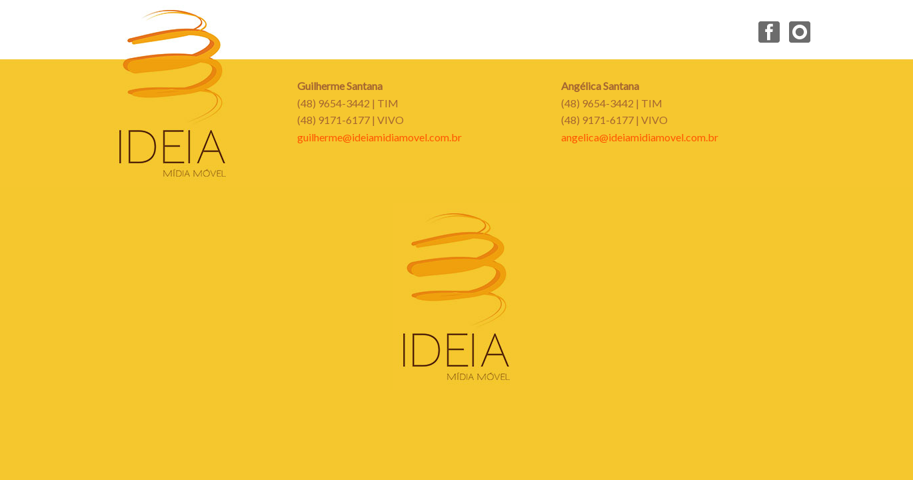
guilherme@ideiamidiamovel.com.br (379, 137)
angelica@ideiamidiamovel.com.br (639, 137)
